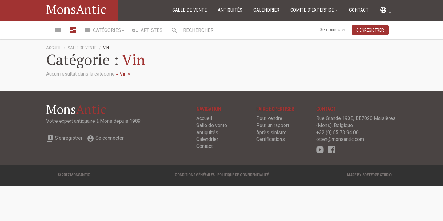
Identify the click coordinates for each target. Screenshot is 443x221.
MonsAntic (76, 9)
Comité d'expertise (314, 10)
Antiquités (230, 10)
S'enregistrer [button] (370, 30)
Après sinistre (271, 132)
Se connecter (333, 30)
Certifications (270, 139)
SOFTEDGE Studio (377, 175)
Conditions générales (194, 175)
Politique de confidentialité (243, 175)
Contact (359, 10)
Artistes (147, 30)
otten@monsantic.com (340, 139)
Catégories (104, 30)
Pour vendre (269, 118)
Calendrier (266, 10)
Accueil (53, 48)
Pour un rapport (272, 125)
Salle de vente (189, 10)
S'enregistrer (64, 138)
